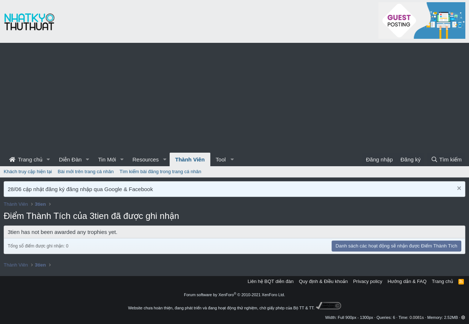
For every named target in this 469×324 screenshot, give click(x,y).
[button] (48, 159)
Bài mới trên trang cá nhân (86, 171)
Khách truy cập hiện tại (28, 171)
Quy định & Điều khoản (323, 281)
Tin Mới (107, 159)
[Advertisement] (234, 97)
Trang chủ (26, 159)
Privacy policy (367, 281)
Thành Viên (190, 159)
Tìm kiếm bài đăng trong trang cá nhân (160, 171)
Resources (145, 159)
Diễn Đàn (70, 159)
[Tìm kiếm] (446, 159)
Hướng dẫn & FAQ (407, 281)
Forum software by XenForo (234, 295)
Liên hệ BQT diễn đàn (271, 281)
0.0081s (417, 317)
